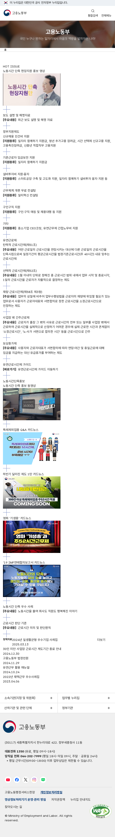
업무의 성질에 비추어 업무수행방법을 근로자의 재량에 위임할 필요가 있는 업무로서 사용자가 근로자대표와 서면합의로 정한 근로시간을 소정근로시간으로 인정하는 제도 (56, 301)
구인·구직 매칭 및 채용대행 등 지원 (32, 212)
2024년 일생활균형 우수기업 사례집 (35, 640)
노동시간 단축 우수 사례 (18, 606)
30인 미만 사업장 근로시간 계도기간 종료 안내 (32, 649)
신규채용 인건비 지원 (16, 136)
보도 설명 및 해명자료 (16, 115)
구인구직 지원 (11, 207)
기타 (5, 223)
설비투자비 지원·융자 (16, 174)
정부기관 (67, 708)
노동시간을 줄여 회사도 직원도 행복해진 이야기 (40, 611)
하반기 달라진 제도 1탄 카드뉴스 (23, 474)
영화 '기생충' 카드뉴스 (17, 518)
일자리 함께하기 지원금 (25, 162)
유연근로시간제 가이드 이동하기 (30, 369)
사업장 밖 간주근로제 (16, 317)
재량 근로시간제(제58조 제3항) (22, 292)
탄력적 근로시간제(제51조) (20, 245)
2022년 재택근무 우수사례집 (21, 677)
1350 (20, 751)
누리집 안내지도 (81, 799)
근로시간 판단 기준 (15, 623)
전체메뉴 (106, 13)
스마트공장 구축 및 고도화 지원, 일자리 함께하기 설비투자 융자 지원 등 (55, 178)
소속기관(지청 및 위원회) (19, 698)
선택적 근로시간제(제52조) (20, 270)
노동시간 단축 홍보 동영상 (19, 385)
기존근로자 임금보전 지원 (19, 157)
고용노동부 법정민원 (16, 658)
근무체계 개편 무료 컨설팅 (19, 190)
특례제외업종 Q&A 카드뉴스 (21, 430)
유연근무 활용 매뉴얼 (16, 667)
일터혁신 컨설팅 (20, 195)
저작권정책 (58, 799)
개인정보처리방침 (51, 792)
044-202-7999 (30, 756)
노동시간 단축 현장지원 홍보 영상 (24, 71)
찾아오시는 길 (13, 807)
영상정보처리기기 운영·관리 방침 (25, 799)
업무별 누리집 (70, 698)
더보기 (101, 640)
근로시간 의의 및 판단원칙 (27, 628)
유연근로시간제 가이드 (17, 364)
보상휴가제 (10, 343)
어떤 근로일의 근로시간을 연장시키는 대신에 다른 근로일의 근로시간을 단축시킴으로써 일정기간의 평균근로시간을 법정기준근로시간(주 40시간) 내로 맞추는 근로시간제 (56, 254)
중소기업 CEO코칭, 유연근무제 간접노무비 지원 (40, 228)
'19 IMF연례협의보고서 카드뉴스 (24, 562)
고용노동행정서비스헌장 (20, 792)
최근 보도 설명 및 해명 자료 (28, 120)
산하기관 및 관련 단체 (18, 708)
